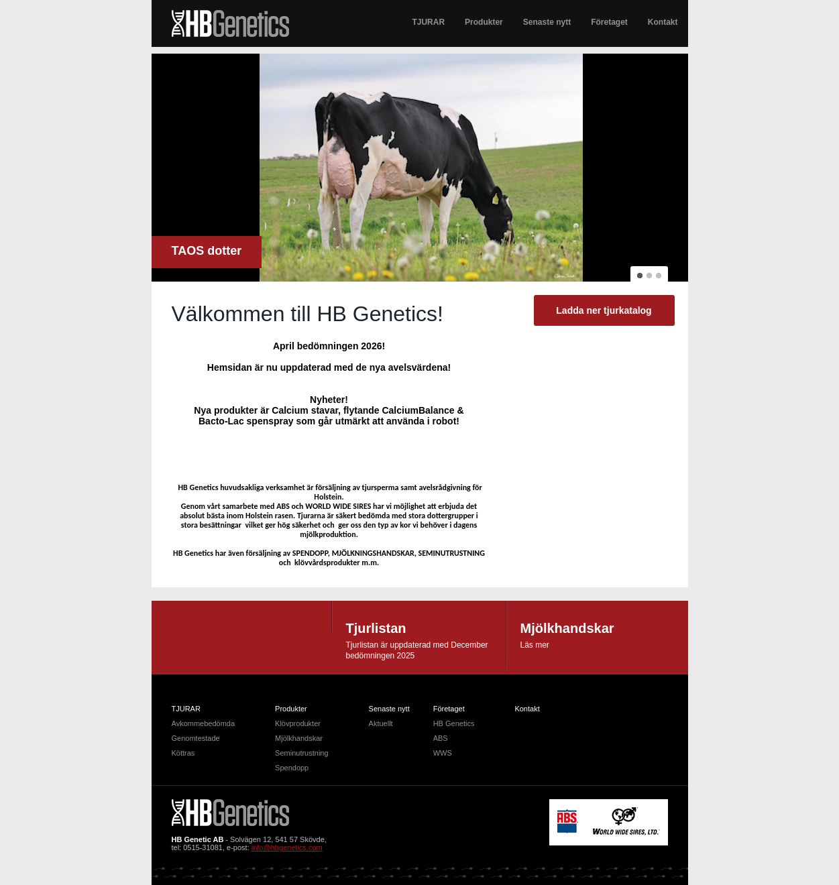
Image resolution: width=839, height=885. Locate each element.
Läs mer (534, 645)
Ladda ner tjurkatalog (603, 310)
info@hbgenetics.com (287, 847)
